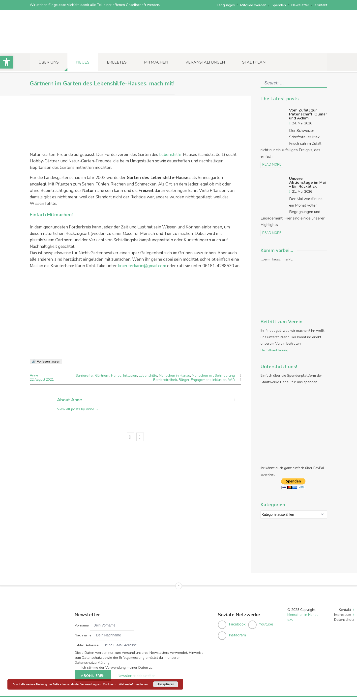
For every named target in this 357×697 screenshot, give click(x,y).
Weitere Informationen (133, 684)
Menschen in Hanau (174, 375)
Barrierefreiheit (165, 379)
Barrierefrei (84, 375)
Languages (227, 4)
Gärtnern (102, 375)
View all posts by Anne (77, 408)
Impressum (342, 613)
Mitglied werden (254, 4)
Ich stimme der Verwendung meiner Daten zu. (117, 666)
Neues (82, 62)
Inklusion (130, 375)
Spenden (279, 4)
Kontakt (321, 4)
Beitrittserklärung (274, 349)
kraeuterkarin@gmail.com (142, 266)
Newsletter (301, 4)
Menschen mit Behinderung (213, 375)
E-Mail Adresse (87, 643)
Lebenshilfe (170, 154)
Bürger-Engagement (195, 379)
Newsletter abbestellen (135, 674)
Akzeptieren (165, 684)
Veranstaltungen (205, 62)
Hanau (116, 375)
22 (32, 379)
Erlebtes (117, 62)
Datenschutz (344, 618)
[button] (6, 62)
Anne (34, 375)
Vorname (82, 624)
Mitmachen (156, 62)
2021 (50, 379)
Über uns (48, 62)
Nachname (83, 633)
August (40, 379)
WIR (231, 379)
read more (271, 164)
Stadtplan (254, 62)
